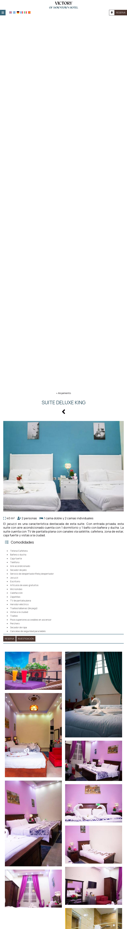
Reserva (121, 12)
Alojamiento (64, 393)
